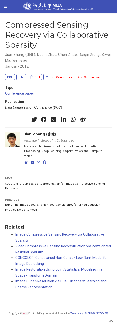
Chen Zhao (67, 54)
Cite (21, 77)
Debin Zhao (46, 54)
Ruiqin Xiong (89, 54)
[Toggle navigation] (5, 6)
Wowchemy (76, 313)
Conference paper (19, 93)
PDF (10, 77)
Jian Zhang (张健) (20, 54)
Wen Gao (19, 60)
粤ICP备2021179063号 (96, 313)
